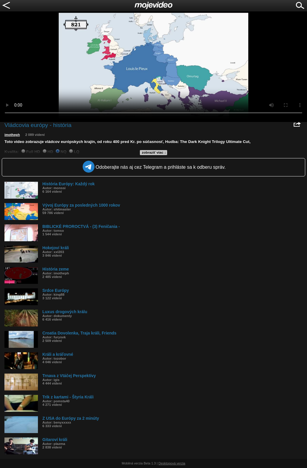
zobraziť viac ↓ (154, 152)
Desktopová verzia (172, 463)
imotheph (12, 134)
